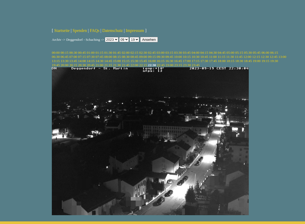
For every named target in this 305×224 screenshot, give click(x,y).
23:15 (178, 65)
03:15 (169, 53)
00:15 (64, 53)
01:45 (117, 53)
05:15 (239, 53)
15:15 (126, 61)
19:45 (56, 65)
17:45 (213, 61)
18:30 (239, 61)
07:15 (82, 57)
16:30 (169, 61)
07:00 (73, 57)
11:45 (239, 57)
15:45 (143, 61)
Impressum (135, 30)
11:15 (221, 57)
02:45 (152, 53)
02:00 (126, 53)
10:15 (187, 57)
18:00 (221, 61)
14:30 (99, 61)
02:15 (134, 53)
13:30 (64, 61)
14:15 (91, 61)
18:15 (230, 61)
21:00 (99, 65)
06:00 (265, 53)
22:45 (161, 65)
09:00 (143, 57)
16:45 (178, 61)
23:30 (187, 65)
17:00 (187, 61)
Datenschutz (112, 30)
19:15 (265, 61)
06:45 (64, 57)
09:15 (152, 57)
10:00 (178, 57)
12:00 (247, 57)
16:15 (160, 61)
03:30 (178, 53)
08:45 (134, 57)
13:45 (73, 61)
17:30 (204, 61)
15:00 (117, 61)
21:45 (126, 65)
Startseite (62, 30)
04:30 (213, 53)
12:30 (265, 57)
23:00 (169, 65)
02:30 (143, 53)
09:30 (160, 57)
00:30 (73, 53)
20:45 (91, 65)
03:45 (187, 53)
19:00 (256, 61)
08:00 (108, 57)
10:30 (195, 57)
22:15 (143, 65)
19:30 (274, 61)
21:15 (108, 65)
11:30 (230, 57)
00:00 (56, 53)
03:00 (160, 53)
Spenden (80, 30)
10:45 (204, 57)
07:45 (99, 57)
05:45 (256, 53)
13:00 (282, 57)
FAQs (94, 30)
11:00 (213, 57)
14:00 (82, 61)
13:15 (56, 61)
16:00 (152, 61)
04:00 (195, 53)
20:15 (73, 65)
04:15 (204, 53)
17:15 (195, 61)
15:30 (134, 61)
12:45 (274, 57)
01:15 (99, 53)
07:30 (91, 57)
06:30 (56, 57)
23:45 (196, 65)
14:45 (108, 61)
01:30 (108, 53)
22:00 (134, 65)
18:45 (248, 61)
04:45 (221, 53)
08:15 (117, 57)
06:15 (274, 53)
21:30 (117, 65)
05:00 (230, 53)
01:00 (91, 53)
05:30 (248, 53)
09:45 (169, 57)
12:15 (256, 57)
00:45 (82, 53)
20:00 (64, 65)
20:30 (82, 65)
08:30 (126, 57)
